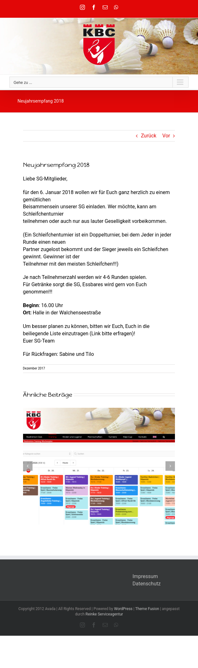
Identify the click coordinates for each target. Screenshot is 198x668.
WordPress (123, 609)
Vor (166, 136)
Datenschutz (146, 584)
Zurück (148, 136)
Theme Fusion (147, 609)
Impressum (145, 576)
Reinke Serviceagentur (104, 614)
